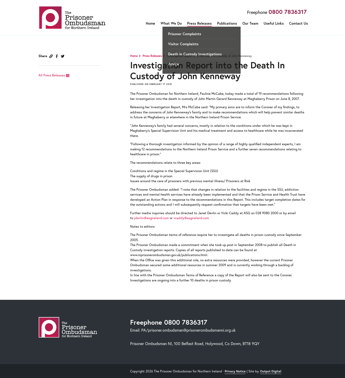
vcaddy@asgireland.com (191, 218)
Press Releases (199, 23)
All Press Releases (53, 75)
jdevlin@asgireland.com (151, 218)
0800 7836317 (288, 11)
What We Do (171, 23)
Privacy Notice (235, 371)
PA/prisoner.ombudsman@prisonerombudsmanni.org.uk (188, 330)
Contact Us (298, 23)
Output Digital (270, 371)
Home (150, 23)
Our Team (250, 23)
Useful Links (274, 23)
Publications (227, 23)
